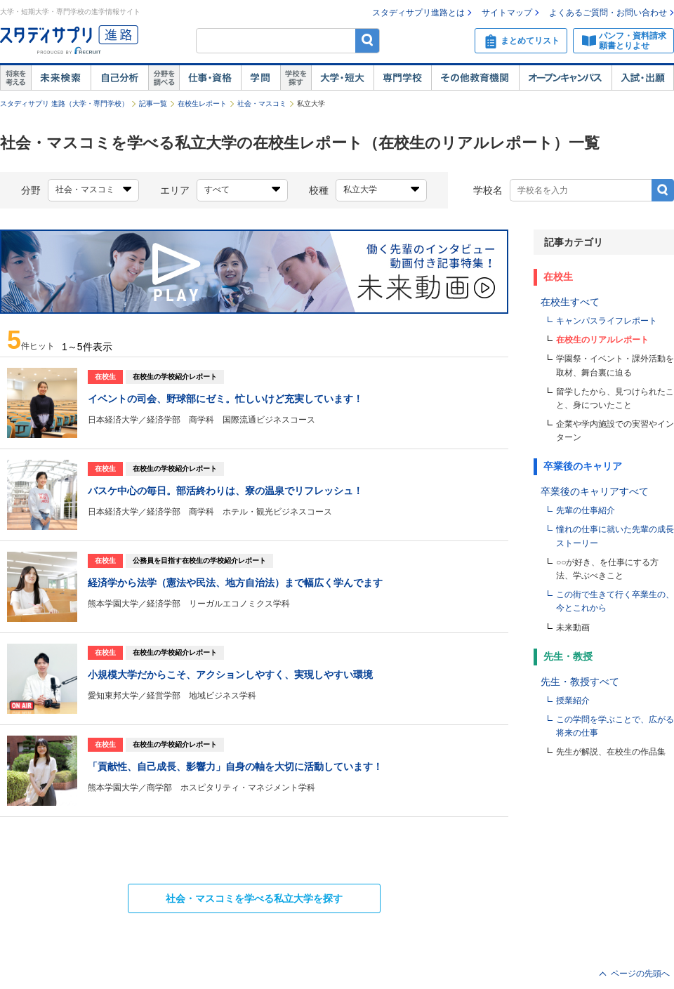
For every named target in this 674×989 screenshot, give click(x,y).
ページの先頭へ (640, 973)
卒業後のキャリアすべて (595, 491)
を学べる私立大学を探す (254, 898)
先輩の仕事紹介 (585, 510)
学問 (260, 78)
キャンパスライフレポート (606, 321)
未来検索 (61, 78)
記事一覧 (153, 103)
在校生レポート (202, 103)
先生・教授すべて (580, 681)
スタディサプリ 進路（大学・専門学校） (64, 103)
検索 (367, 40)
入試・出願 (643, 78)
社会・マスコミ (261, 103)
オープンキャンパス (565, 78)
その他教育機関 (475, 78)
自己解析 (119, 78)
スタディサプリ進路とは (418, 13)
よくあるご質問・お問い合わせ (608, 13)
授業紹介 (573, 700)
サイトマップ (507, 13)
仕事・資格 (210, 78)
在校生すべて (570, 301)
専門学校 (402, 78)
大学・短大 (342, 78)
